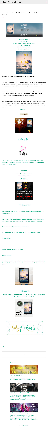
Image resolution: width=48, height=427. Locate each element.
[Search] (24, 2)
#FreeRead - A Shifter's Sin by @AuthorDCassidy (19, 412)
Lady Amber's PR (26, 49)
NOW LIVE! (24, 110)
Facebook (27, 173)
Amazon (22, 173)
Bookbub (19, 175)
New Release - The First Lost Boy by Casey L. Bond (19, 392)
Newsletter (28, 175)
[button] (3, 17)
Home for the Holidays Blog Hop (15, 375)
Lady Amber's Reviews (12, 2)
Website (23, 175)
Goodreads (18, 173)
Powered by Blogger (24, 425)
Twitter (31, 173)
